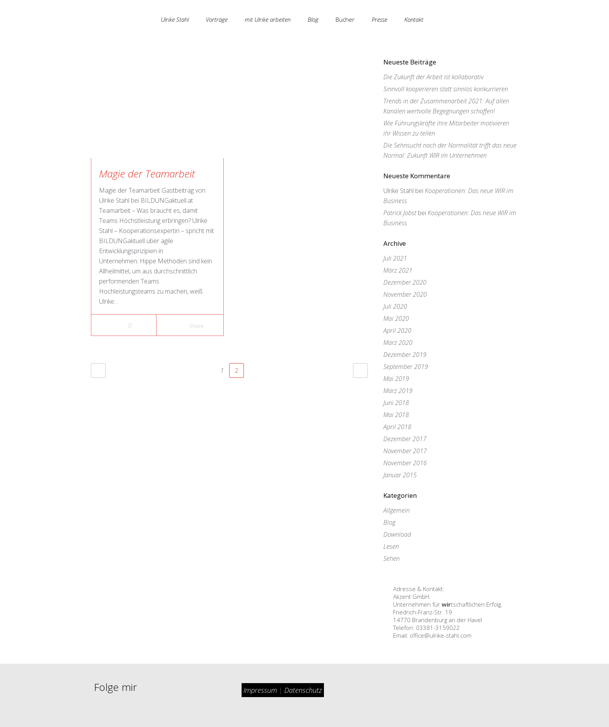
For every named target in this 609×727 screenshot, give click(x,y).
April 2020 (397, 330)
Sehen (391, 558)
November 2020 (405, 294)
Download (397, 534)
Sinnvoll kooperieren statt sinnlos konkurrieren (445, 89)
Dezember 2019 (404, 354)
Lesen (391, 546)
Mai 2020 (396, 318)
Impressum (261, 690)
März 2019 (397, 390)
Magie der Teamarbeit (147, 174)
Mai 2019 (396, 378)
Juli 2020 (395, 306)
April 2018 (397, 427)
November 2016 (405, 463)
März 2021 (397, 270)
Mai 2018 (396, 414)
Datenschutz (303, 690)
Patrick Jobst (399, 213)
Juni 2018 (396, 402)
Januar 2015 (400, 475)
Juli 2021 (395, 258)
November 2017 (405, 451)
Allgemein (396, 510)
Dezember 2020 (404, 282)
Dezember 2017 (404, 439)
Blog (389, 522)
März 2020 (397, 342)
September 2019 (405, 366)
